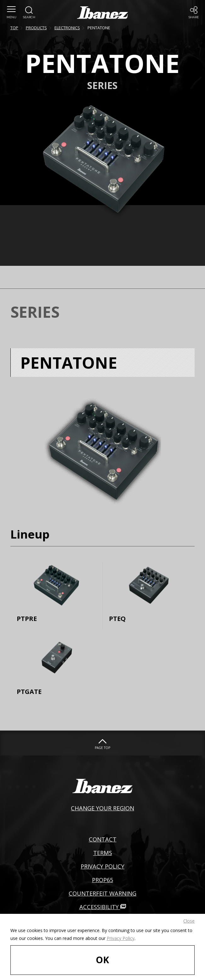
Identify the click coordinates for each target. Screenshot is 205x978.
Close (189, 921)
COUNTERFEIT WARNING (102, 893)
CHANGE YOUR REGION (102, 808)
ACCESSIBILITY (102, 907)
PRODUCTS (36, 28)
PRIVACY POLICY (102, 866)
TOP (14, 28)
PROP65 (102, 880)
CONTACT (103, 839)
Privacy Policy (120, 938)
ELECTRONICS (67, 28)
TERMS (102, 853)
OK (102, 960)
